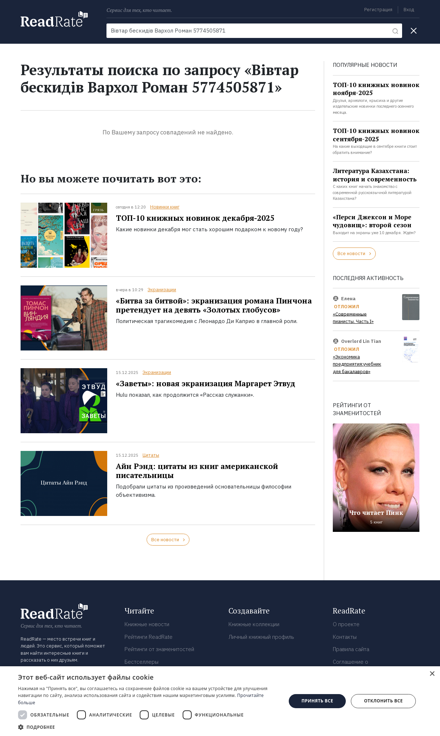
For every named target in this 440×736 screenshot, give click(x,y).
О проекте (346, 624)
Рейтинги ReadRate (149, 636)
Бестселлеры (141, 661)
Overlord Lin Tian (361, 341)
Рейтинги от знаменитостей (159, 649)
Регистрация (378, 10)
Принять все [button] (317, 701)
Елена (348, 298)
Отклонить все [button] (383, 701)
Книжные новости (147, 624)
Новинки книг (164, 207)
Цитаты (151, 455)
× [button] (432, 674)
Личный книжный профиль (261, 636)
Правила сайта (351, 649)
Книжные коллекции (253, 624)
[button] (148, 727)
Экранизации (162, 290)
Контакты (345, 636)
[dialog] (220, 701)
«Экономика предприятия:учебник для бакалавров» (357, 364)
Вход (409, 10)
